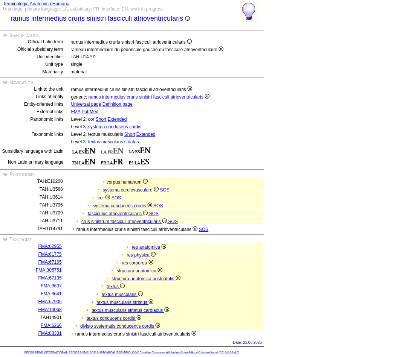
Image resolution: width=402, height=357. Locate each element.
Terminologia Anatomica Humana (36, 3)
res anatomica (149, 247)
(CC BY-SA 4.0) (229, 352)
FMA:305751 (49, 270)
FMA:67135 (50, 278)
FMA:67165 (50, 262)
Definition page (117, 104)
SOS (164, 190)
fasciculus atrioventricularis (118, 213)
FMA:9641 (51, 293)
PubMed (89, 111)
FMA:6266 (51, 325)
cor (104, 198)
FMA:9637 (51, 286)
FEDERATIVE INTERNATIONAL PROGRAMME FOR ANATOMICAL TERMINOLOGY (81, 352)
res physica (141, 255)
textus (116, 286)
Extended (117, 119)
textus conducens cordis (114, 318)
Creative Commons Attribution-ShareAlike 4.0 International (178, 352)
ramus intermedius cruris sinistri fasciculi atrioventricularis (148, 97)
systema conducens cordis (114, 126)
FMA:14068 (50, 309)
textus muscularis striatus (113, 141)
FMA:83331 (50, 333)
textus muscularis (122, 294)
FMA (75, 111)
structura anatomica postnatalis (146, 278)
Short (101, 119)
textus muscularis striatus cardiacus (130, 310)
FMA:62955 (50, 246)
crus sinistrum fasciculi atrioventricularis (124, 221)
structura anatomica (140, 270)
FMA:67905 (50, 301)
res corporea (137, 263)
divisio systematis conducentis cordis (120, 326)
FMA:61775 (50, 254)
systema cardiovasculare (131, 190)
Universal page (86, 104)
